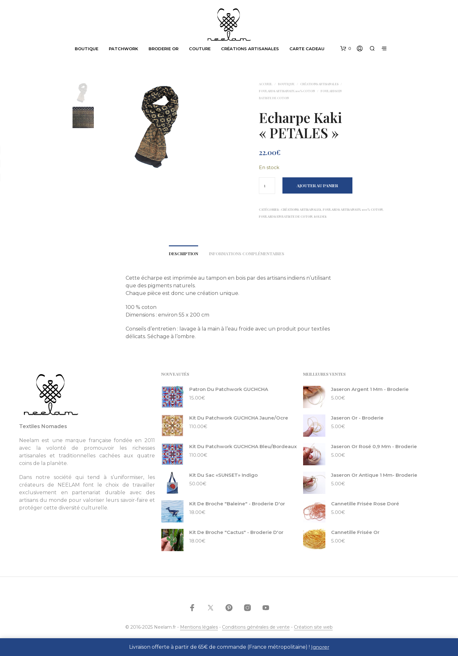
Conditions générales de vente (256, 629)
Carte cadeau (307, 48)
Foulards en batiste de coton (285, 216)
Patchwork (124, 48)
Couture (200, 48)
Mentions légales (199, 629)
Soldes (320, 216)
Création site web (313, 629)
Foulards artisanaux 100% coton (287, 91)
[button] (346, 48)
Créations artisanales (251, 48)
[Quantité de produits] (267, 185)
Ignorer (320, 647)
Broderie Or (164, 48)
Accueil (265, 84)
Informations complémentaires (246, 255)
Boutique (87, 48)
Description (183, 255)
